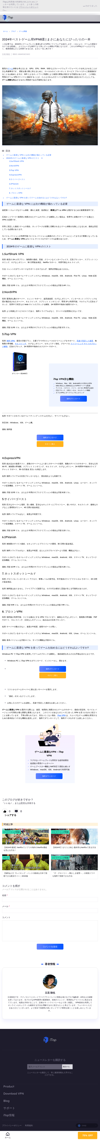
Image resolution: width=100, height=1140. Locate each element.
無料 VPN (11, 341)
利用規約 (29, 1125)
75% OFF (87, 1134)
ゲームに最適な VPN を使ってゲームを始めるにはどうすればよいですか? (36, 198)
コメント (6, 917)
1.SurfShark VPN (16, 161)
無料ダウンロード (73, 399)
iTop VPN (61, 715)
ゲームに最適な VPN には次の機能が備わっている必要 (28, 155)
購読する (66, 1067)
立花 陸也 (6, 54)
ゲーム (10, 68)
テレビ (6, 858)
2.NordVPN (14, 166)
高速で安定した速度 (85, 341)
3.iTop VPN (14, 170)
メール (6, 906)
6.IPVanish (13, 184)
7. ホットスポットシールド (20, 188)
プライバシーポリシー (12, 1125)
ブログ (13, 31)
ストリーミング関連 (11, 832)
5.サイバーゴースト (17, 179)
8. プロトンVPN (15, 193)
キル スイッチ (20, 343)
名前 (5, 895)
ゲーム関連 (23, 31)
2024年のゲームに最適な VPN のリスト (24, 158)
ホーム (5, 31)
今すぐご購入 (50, 444)
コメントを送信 (50, 946)
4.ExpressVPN (15, 175)
